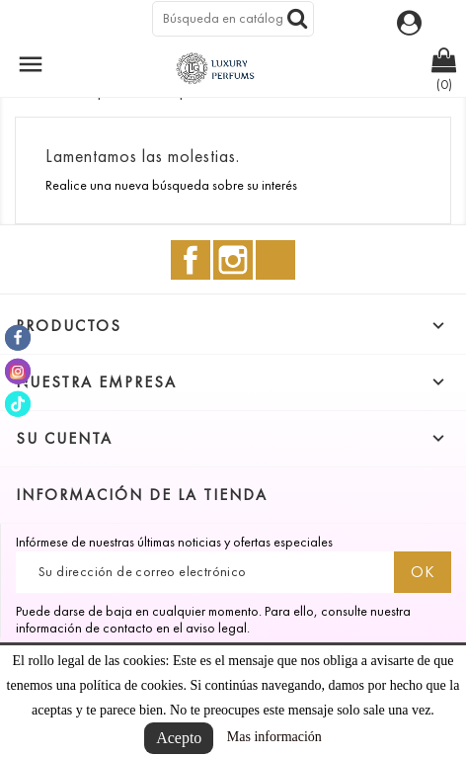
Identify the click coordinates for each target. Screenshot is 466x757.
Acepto (178, 737)
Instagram (233, 260)
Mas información (274, 736)
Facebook (190, 260)
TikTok (275, 260)
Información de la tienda (142, 494)
